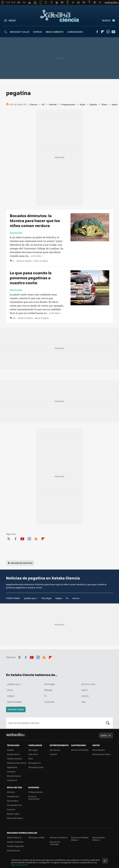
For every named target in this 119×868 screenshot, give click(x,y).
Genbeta (11, 771)
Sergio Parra (24, 260)
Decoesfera (12, 800)
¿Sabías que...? (31, 598)
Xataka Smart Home (16, 762)
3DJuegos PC (34, 762)
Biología (48, 689)
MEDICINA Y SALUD (19, 31)
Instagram (108, 32)
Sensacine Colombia (55, 843)
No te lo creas (88, 684)
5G (43, 104)
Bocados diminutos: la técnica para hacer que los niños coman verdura (35, 220)
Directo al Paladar (79, 749)
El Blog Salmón (35, 792)
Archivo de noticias (21, 562)
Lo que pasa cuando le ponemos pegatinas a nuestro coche (31, 277)
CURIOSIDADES (75, 31)
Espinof (53, 754)
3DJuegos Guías (36, 767)
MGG (30, 758)
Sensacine (55, 749)
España (93, 104)
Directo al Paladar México (79, 838)
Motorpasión (99, 749)
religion (58, 598)
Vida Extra (33, 754)
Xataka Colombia (15, 841)
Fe (67, 598)
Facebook (97, 32)
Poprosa (11, 809)
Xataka (10, 749)
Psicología (16, 233)
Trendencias (13, 796)
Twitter (8, 538)
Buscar (108, 723)
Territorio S (12, 780)
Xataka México (14, 837)
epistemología (14, 701)
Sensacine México (59, 837)
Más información (19, 864)
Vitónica (11, 792)
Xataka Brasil (13, 850)
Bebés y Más (13, 813)
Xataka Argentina (15, 846)
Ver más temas (16, 709)
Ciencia (33, 104)
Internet (53, 104)
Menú (12, 20)
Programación (68, 104)
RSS (36, 538)
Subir (104, 735)
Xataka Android (14, 758)
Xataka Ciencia (59, 15)
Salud (84, 689)
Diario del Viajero (15, 818)
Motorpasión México (99, 838)
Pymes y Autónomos (34, 797)
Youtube (113, 32)
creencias (49, 701)
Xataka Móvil (13, 754)
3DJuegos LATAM (36, 837)
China (104, 104)
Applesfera (12, 767)
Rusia (82, 104)
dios (83, 701)
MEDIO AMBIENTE (55, 31)
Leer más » (36, 255)
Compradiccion (14, 805)
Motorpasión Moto (101, 754)
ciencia (75, 598)
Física (10, 689)
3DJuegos (33, 749)
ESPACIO (37, 31)
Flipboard (102, 32)
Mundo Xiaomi (14, 775)
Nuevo (106, 20)
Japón (114, 104)
